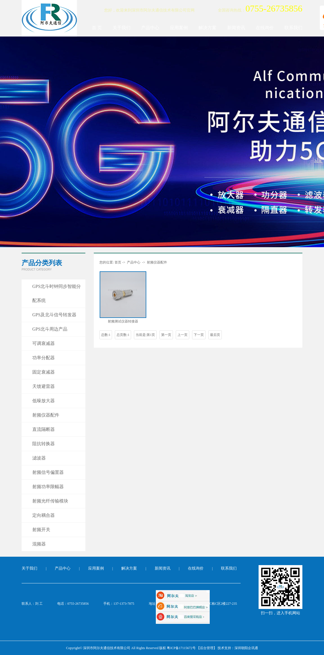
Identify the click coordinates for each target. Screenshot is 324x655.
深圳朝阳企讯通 (246, 648)
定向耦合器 (43, 515)
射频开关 (41, 529)
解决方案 (207, 27)
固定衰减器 (43, 372)
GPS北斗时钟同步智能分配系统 (56, 293)
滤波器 (39, 458)
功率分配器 (43, 357)
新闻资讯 (236, 27)
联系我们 (293, 27)
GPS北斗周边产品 (49, 329)
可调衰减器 (43, 343)
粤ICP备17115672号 (181, 648)
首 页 (97, 27)
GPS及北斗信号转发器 (54, 314)
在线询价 (265, 27)
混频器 (39, 544)
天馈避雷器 (43, 386)
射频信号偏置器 (48, 472)
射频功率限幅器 (48, 486)
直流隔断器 (43, 429)
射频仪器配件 (45, 415)
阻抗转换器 (43, 443)
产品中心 (150, 27)
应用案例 (179, 27)
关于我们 (122, 27)
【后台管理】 (207, 648)
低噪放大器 (43, 400)
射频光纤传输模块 (50, 501)
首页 (118, 262)
